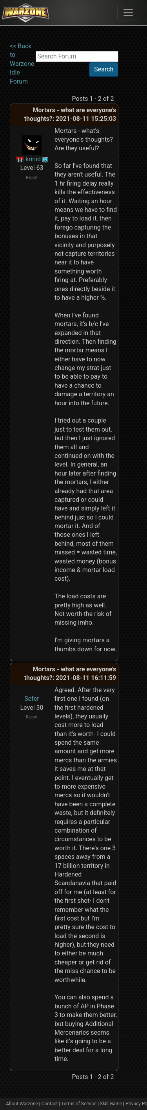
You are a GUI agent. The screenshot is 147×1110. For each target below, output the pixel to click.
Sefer (31, 698)
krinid (33, 159)
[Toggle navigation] (128, 12)
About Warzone (22, 1103)
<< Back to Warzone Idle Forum (22, 63)
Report (32, 177)
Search (103, 69)
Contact (50, 1103)
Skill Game (111, 1103)
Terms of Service (78, 1103)
